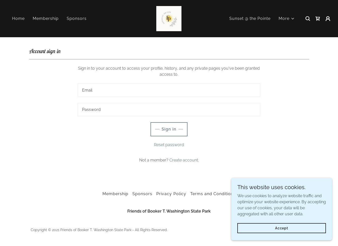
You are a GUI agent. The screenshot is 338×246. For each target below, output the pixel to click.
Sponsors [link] (77, 18)
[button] (286, 19)
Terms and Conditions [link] (213, 193)
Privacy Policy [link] (171, 193)
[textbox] (169, 90)
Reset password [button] (169, 144)
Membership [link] (46, 18)
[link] (168, 18)
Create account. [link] (184, 160)
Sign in (169, 129)
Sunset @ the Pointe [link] (250, 18)
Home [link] (18, 18)
